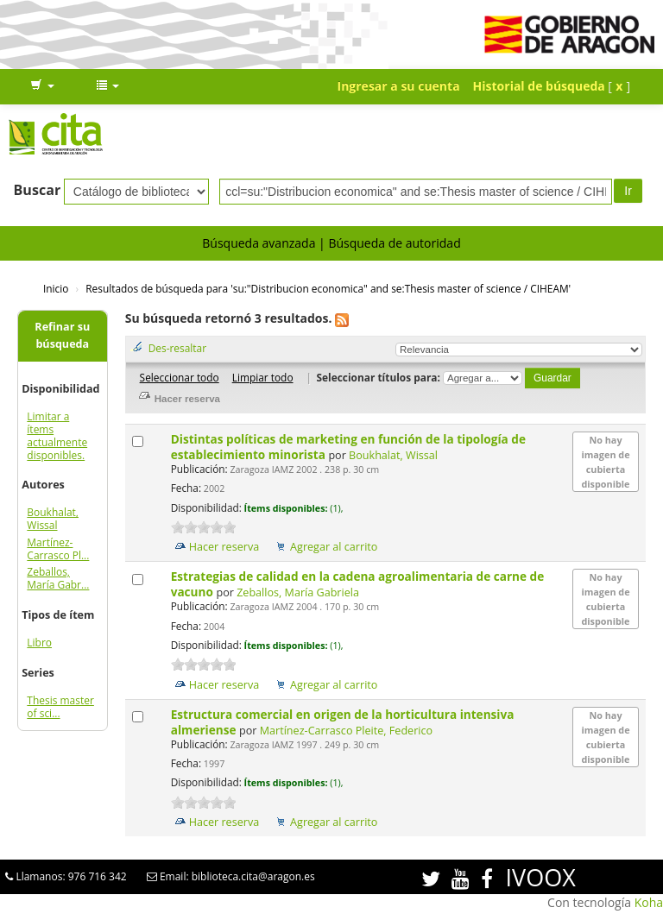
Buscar (37, 189)
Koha (649, 902)
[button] (42, 86)
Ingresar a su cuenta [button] (399, 86)
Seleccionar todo (179, 377)
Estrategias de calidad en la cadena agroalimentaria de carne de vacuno (358, 584)
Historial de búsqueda (539, 86)
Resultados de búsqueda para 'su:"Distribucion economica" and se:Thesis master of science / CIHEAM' (328, 288)
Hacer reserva (224, 546)
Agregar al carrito (333, 546)
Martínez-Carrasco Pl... (58, 549)
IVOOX (541, 877)
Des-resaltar (177, 348)
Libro (39, 642)
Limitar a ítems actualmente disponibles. (57, 436)
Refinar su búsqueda (62, 335)
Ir (628, 191)
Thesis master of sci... (60, 707)
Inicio (55, 288)
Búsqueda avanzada (258, 243)
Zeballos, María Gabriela (298, 592)
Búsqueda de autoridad (394, 243)
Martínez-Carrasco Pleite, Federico (346, 730)
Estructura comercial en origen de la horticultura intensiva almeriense (343, 722)
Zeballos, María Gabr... (58, 578)
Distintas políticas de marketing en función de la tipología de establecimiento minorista (348, 447)
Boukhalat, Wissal (53, 518)
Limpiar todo (263, 377)
